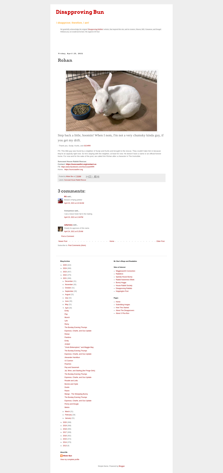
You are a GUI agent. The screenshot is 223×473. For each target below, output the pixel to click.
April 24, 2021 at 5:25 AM (73, 231)
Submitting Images (123, 305)
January (68, 418)
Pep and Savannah (72, 367)
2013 (65, 446)
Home (112, 241)
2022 (65, 275)
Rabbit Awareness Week (125, 280)
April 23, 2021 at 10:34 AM (74, 203)
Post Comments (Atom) (77, 245)
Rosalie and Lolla (71, 381)
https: (63, 167)
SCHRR (87, 146)
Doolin (67, 387)
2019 (65, 426)
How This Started (122, 308)
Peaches (68, 364)
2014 (65, 442)
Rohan (67, 334)
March (67, 412)
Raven (67, 391)
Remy (67, 324)
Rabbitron (119, 274)
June (67, 301)
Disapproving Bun (80, 12)
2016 (65, 436)
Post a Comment (67, 236)
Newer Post (62, 241)
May (67, 304)
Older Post (160, 241)
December (69, 281)
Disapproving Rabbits (95, 29)
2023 (65, 272)
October (68, 288)
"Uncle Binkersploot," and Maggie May (79, 347)
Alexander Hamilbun (72, 357)
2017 (65, 432)
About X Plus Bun (122, 313)
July (67, 298)
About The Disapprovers (125, 310)
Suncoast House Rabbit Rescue (75, 180)
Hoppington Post (122, 291)
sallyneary (68, 225)
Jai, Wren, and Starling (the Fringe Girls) (80, 371)
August (68, 295)
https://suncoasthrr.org (73, 169)
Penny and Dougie (72, 404)
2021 (65, 278)
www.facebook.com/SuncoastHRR (80, 167)
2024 (65, 268)
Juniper (67, 344)
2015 (65, 439)
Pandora (68, 337)
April (67, 308)
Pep (66, 314)
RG (65, 197)
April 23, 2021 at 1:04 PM (73, 217)
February (68, 415)
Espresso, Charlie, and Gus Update (78, 331)
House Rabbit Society (124, 286)
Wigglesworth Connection (125, 271)
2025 (65, 265)
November (69, 285)
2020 (65, 422)
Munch (67, 317)
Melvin (67, 407)
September (69, 291)
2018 (65, 429)
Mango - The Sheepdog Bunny (76, 394)
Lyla (66, 321)
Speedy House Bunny (124, 277)
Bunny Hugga (121, 283)
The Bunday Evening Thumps (76, 327)
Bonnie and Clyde (71, 384)
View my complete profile (69, 459)
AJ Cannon (69, 361)
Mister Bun (67, 456)
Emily (67, 311)
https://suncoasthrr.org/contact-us (81, 164)
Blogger (122, 466)
